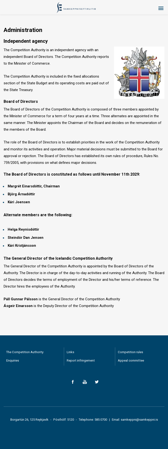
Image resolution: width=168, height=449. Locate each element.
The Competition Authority (24, 352)
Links (70, 352)
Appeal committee (131, 360)
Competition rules (130, 352)
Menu (161, 8)
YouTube (84, 382)
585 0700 (101, 419)
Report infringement (81, 360)
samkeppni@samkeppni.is (139, 419)
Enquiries (12, 360)
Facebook (72, 382)
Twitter (96, 382)
